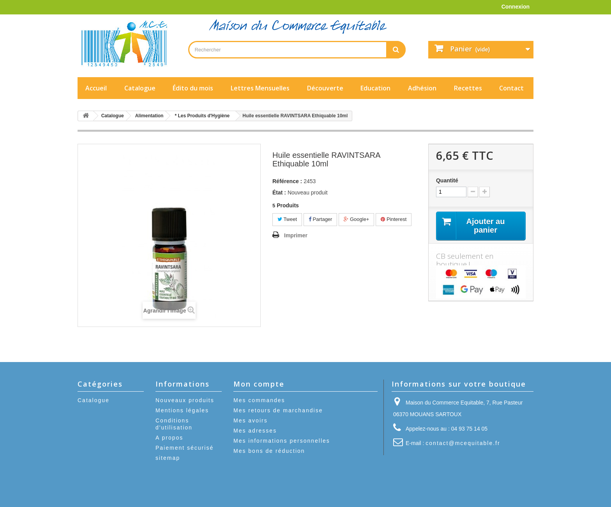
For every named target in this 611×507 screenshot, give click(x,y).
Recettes (468, 88)
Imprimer (295, 235)
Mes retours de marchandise (278, 410)
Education (375, 88)
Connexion (516, 7)
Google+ (356, 219)
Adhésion (422, 88)
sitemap (167, 458)
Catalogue (139, 88)
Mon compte (258, 384)
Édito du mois (193, 88)
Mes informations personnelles (281, 441)
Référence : (287, 181)
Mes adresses (255, 431)
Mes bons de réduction (269, 451)
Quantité (447, 180)
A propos (169, 438)
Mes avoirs (250, 420)
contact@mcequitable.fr (463, 443)
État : (279, 192)
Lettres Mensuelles (260, 88)
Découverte (325, 88)
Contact (511, 88)
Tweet (287, 219)
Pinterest (393, 219)
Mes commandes (259, 400)
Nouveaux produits (184, 400)
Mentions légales (182, 410)
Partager (320, 219)
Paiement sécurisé (184, 448)
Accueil (96, 88)
